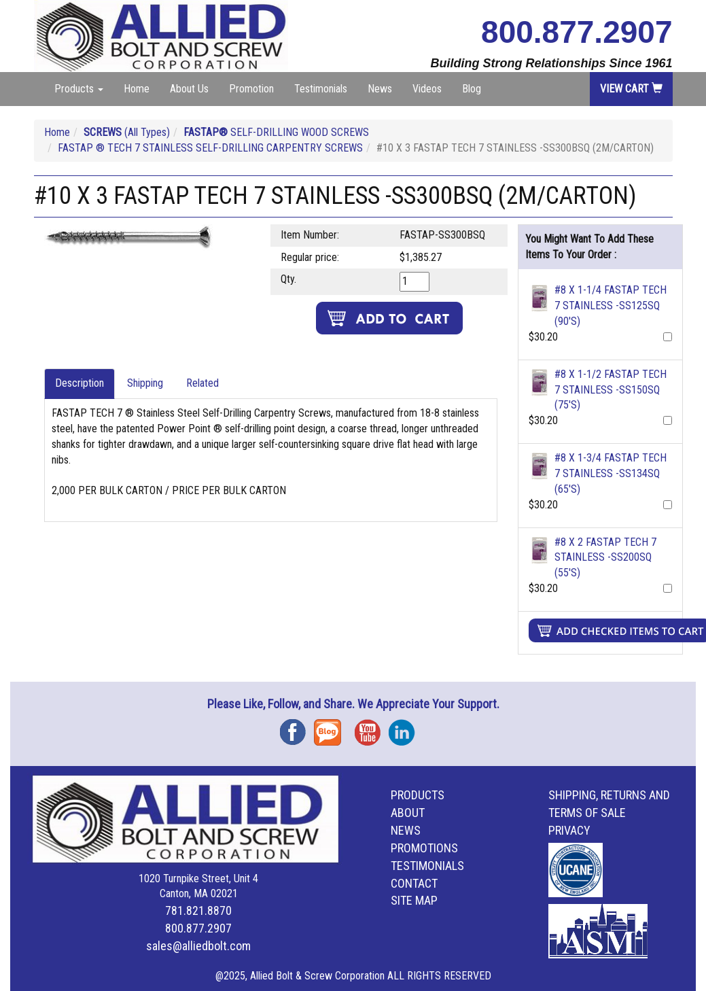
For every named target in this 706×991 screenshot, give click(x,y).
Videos (427, 88)
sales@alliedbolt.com (198, 946)
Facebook (297, 727)
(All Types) (127, 132)
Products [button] (78, 88)
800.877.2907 (576, 32)
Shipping (145, 383)
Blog (471, 88)
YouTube (371, 727)
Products (417, 795)
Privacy (569, 830)
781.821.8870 (198, 910)
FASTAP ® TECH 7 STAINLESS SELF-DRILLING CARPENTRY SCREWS (210, 147)
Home (136, 88)
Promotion (251, 88)
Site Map (414, 900)
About (408, 812)
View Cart (631, 88)
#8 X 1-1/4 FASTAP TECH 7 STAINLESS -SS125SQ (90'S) (610, 305)
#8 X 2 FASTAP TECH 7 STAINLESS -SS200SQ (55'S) (605, 558)
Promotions (424, 848)
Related (202, 383)
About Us (189, 88)
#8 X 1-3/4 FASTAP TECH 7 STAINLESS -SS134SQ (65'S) (610, 473)
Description (79, 383)
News (380, 88)
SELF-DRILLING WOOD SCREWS (276, 132)
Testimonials (320, 88)
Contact (414, 883)
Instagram (405, 727)
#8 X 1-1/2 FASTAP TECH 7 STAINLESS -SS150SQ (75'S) (610, 390)
